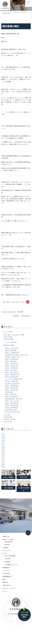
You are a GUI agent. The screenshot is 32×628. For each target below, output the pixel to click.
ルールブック (7, 550)
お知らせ (6, 421)
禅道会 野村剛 (9, 361)
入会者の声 (6, 573)
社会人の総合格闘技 (10, 555)
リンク (5, 591)
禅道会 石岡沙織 (10, 403)
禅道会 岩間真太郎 (11, 374)
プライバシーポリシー (9, 588)
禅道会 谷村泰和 (10, 359)
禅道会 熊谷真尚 (10, 377)
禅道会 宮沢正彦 (10, 405)
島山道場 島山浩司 (11, 383)
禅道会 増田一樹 (10, 372)
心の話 (5, 415)
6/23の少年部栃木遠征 (9, 312)
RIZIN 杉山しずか (11, 401)
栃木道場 (7, 544)
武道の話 (6, 337)
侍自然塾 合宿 (8, 419)
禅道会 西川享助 (10, 396)
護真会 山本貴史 (10, 348)
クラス (5, 553)
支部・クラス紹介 (8, 539)
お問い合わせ (16, 521)
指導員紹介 (6, 567)
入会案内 (5, 547)
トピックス (5, 331)
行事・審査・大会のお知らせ (12, 334)
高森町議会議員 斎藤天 (12, 398)
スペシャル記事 (9, 342)
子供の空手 (8, 558)
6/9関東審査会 (25, 316)
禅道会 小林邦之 (10, 390)
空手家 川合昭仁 (10, 381)
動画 (4, 579)
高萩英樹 (7, 392)
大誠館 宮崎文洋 (10, 409)
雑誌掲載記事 (7, 576)
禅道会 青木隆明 (10, 407)
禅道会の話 (6, 339)
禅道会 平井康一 (10, 366)
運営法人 (5, 582)
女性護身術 (8, 561)
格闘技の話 (6, 345)
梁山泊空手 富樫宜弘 (11, 412)
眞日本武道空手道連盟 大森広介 (15, 355)
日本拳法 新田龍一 (11, 357)
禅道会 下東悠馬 (10, 368)
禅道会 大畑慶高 (10, 352)
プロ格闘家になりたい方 (11, 564)
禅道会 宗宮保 (9, 394)
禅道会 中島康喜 (10, 385)
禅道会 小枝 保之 (10, 363)
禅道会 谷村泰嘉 (10, 387)
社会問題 (6, 417)
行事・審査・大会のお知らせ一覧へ (13, 302)
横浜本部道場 (8, 541)
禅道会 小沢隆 (9, 350)
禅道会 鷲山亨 (9, 370)
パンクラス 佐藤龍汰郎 (12, 379)
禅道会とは (6, 536)
